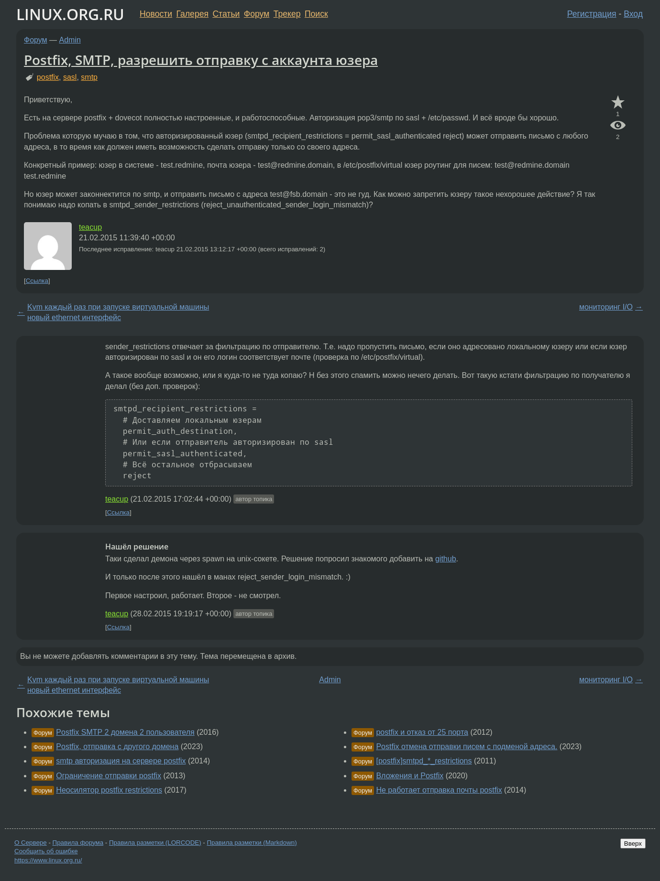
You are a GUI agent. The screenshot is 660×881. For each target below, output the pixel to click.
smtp (89, 77)
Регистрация (591, 14)
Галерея (192, 14)
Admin (70, 40)
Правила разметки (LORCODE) (155, 842)
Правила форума (78, 842)
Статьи (226, 14)
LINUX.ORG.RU (70, 14)
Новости (156, 14)
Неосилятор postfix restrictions (109, 790)
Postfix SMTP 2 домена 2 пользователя (125, 732)
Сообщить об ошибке (46, 851)
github (445, 559)
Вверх (633, 843)
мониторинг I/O (606, 307)
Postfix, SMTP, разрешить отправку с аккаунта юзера (201, 60)
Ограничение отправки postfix (108, 776)
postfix (48, 77)
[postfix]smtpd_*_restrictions (424, 761)
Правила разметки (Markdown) (252, 842)
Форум (256, 14)
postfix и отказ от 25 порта (422, 732)
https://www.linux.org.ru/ (48, 860)
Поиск (316, 14)
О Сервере (30, 842)
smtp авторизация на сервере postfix (121, 761)
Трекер (287, 14)
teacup (90, 227)
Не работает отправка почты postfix (439, 790)
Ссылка (37, 280)
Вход (633, 14)
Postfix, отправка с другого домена (117, 746)
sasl (70, 77)
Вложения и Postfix (409, 776)
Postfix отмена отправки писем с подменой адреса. (466, 746)
